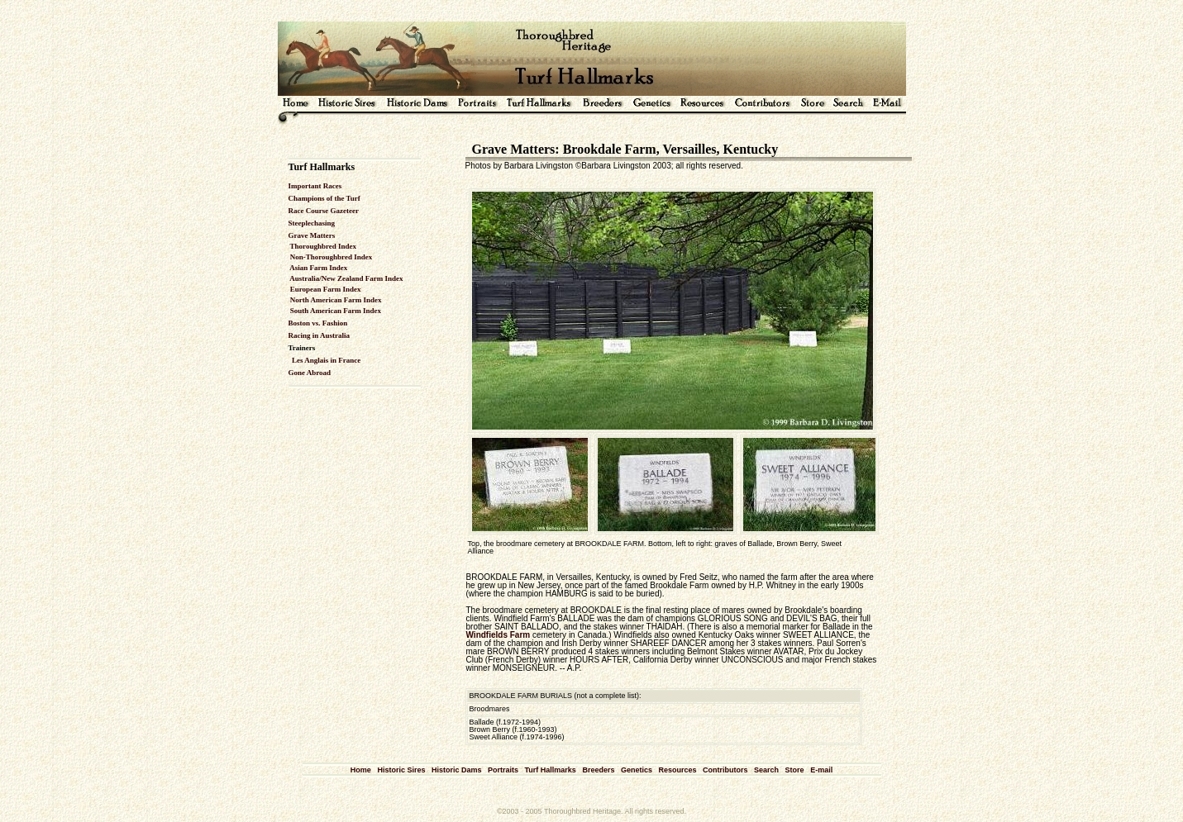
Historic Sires (401, 770)
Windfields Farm (498, 634)
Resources (677, 770)
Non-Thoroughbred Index (331, 257)
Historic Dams (457, 770)
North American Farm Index (335, 300)
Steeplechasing (312, 223)
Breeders (598, 770)
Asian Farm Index (318, 268)
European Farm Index (325, 289)
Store (794, 770)
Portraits (503, 770)
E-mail (821, 770)
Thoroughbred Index (323, 246)
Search (766, 770)
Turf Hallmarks (550, 770)
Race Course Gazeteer (324, 211)
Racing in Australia (320, 335)
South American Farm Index (335, 310)
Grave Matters (312, 235)
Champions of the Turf (324, 198)
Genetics (636, 770)
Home (361, 770)
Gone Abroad (310, 372)
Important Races (315, 186)
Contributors (725, 770)
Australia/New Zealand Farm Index (346, 278)
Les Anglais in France (326, 360)
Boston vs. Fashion (318, 323)
